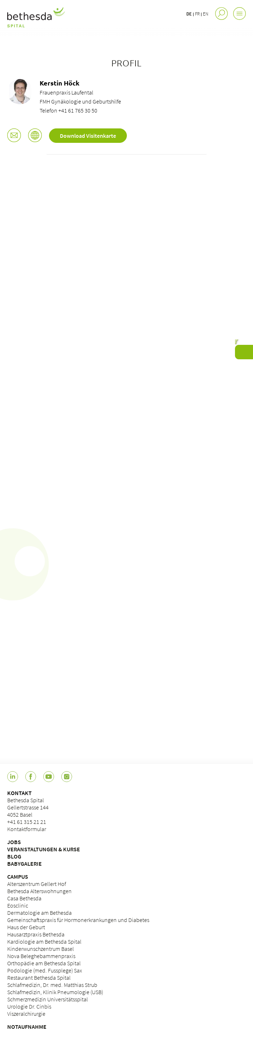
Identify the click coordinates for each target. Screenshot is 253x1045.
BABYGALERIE (24, 863)
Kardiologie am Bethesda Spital (44, 941)
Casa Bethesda (24, 898)
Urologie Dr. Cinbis (29, 1006)
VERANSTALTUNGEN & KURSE (43, 849)
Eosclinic (17, 905)
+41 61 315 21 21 (26, 821)
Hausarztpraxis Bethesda (36, 934)
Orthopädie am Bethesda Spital (44, 963)
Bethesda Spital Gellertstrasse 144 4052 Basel (28, 807)
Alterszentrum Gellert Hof (36, 883)
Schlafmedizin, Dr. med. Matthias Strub (52, 984)
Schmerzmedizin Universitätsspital (47, 999)
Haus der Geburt (26, 927)
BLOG (14, 856)
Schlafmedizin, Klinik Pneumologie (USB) (55, 992)
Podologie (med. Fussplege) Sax (44, 970)
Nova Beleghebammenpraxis (41, 956)
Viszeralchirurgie (26, 1013)
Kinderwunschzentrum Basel (40, 948)
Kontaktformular (26, 829)
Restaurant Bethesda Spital (39, 977)
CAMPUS (17, 876)
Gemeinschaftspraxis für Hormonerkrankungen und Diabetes (78, 919)
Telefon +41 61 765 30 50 (68, 110)
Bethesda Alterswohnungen (39, 891)
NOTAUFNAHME (26, 1026)
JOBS (14, 842)
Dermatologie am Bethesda (39, 912)
